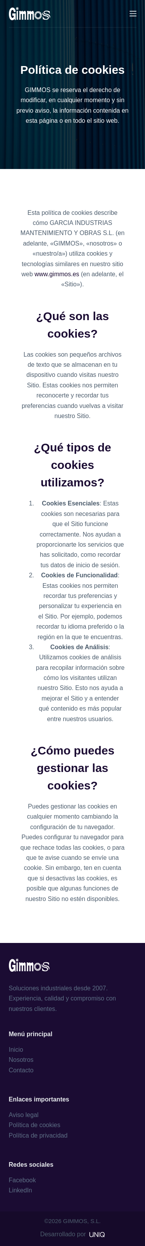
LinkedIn (20, 1190)
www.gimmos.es (56, 274)
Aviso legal (24, 1115)
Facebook (22, 1180)
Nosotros (21, 1059)
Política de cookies (34, 1125)
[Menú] (133, 13)
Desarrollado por (72, 1234)
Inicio (16, 1049)
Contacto (21, 1070)
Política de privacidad (38, 1135)
